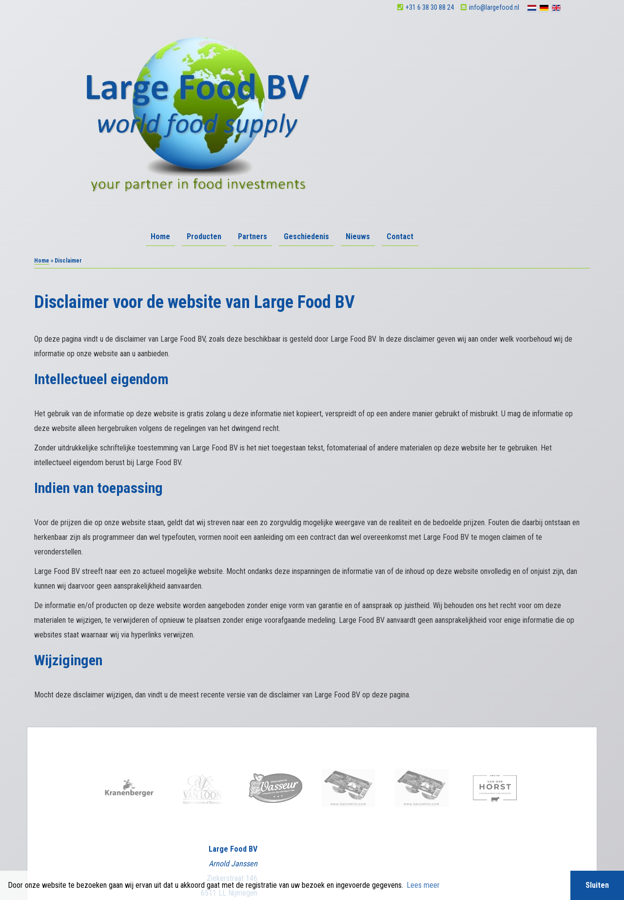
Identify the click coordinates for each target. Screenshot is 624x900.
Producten (373, 40)
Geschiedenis (475, 40)
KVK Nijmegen (173, 868)
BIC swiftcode (334, 868)
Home (329, 40)
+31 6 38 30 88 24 (456, 7)
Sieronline (431, 853)
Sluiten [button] (597, 885)
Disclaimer (304, 853)
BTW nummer (413, 868)
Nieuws (527, 40)
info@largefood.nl (521, 7)
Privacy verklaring (341, 853)
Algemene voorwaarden (261, 853)
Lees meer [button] (423, 885)
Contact (569, 40)
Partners (421, 40)
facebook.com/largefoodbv (215, 814)
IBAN (237, 868)
